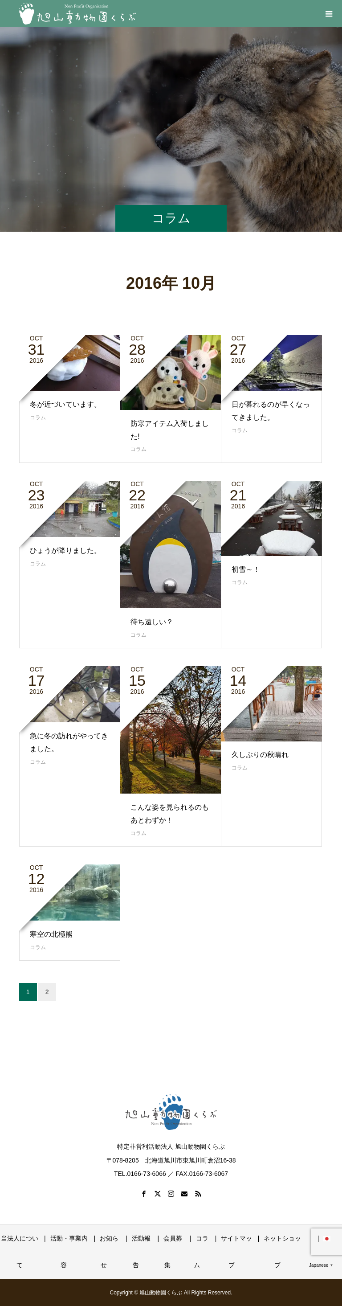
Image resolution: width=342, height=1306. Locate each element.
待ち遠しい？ (151, 622)
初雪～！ (246, 569)
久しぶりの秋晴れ (260, 754)
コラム (38, 417)
